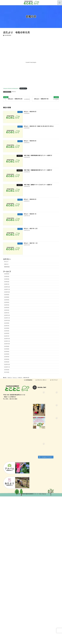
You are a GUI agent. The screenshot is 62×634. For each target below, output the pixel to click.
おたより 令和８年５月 (30, 111)
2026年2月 (6, 281)
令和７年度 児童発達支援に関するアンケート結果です (38, 170)
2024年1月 (6, 336)
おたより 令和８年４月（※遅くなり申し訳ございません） (39, 126)
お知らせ (6, 264)
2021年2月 (6, 372)
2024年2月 (6, 333)
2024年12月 (7, 315)
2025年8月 (6, 297)
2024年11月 (7, 317)
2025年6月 (6, 299)
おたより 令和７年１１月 (30, 243)
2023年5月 (6, 354)
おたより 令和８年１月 (30, 213)
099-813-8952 (13, 399)
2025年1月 (6, 312)
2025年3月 (6, 307)
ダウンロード (23, 88)
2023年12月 (7, 338)
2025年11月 (7, 289)
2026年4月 (6, 276)
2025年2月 (6, 310)
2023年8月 (6, 349)
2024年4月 (6, 330)
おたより (14, 91)
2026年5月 (6, 273)
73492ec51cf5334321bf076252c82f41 (11, 88)
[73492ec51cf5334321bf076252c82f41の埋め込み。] (31, 62)
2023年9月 (6, 346)
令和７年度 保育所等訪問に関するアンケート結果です (38, 155)
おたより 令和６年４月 (15, 99)
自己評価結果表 (28, 379)
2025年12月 (7, 286)
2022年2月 (6, 369)
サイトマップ (53, 379)
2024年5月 (6, 328)
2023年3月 (6, 359)
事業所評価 (6, 266)
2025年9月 (6, 294)
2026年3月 (6, 279)
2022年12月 (7, 364)
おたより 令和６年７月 (41, 99)
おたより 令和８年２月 (30, 199)
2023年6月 (6, 351)
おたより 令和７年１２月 (30, 228)
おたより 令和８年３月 (30, 140)
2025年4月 (6, 305)
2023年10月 (7, 343)
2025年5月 (6, 302)
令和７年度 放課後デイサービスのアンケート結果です (38, 184)
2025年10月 (7, 292)
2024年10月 (7, 320)
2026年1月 (6, 284)
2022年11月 (7, 367)
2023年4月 (6, 356)
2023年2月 (6, 361)
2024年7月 (6, 325)
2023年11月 (7, 341)
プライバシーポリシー (41, 379)
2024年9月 (6, 323)
